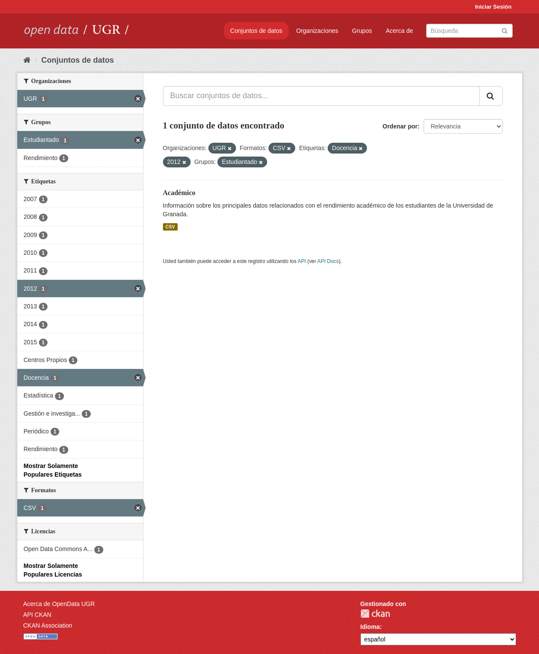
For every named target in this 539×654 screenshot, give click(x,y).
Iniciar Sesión (493, 6)
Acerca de (399, 30)
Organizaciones (317, 30)
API (301, 261)
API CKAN (37, 614)
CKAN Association (48, 625)
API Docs (328, 261)
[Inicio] (27, 60)
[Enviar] (504, 30)
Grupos (362, 30)
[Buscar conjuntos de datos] (469, 31)
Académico (179, 192)
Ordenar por (400, 126)
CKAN (375, 613)
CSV (170, 226)
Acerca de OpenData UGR (59, 603)
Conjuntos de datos (256, 30)
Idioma (370, 626)
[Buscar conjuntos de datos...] (321, 96)
